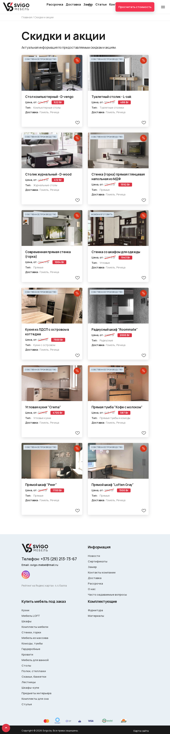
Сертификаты (97, 561)
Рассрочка (55, 4)
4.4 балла (61, 585)
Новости (94, 556)
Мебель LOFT (31, 616)
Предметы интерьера (36, 693)
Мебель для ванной (35, 660)
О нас (92, 589)
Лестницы (29, 682)
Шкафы (26, 621)
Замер (92, 567)
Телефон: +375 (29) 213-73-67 (49, 558)
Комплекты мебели (35, 627)
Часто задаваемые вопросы (107, 594)
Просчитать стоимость (134, 7)
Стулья (27, 704)
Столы (26, 665)
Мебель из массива (35, 638)
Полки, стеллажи (34, 671)
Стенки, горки (31, 632)
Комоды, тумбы (32, 643)
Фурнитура (95, 610)
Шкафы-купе (30, 688)
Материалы (96, 616)
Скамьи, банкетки (34, 677)
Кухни (25, 610)
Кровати (27, 654)
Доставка (73, 4)
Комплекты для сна (35, 699)
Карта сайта (141, 731)
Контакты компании (101, 572)
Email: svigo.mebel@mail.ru (40, 565)
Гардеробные (31, 649)
